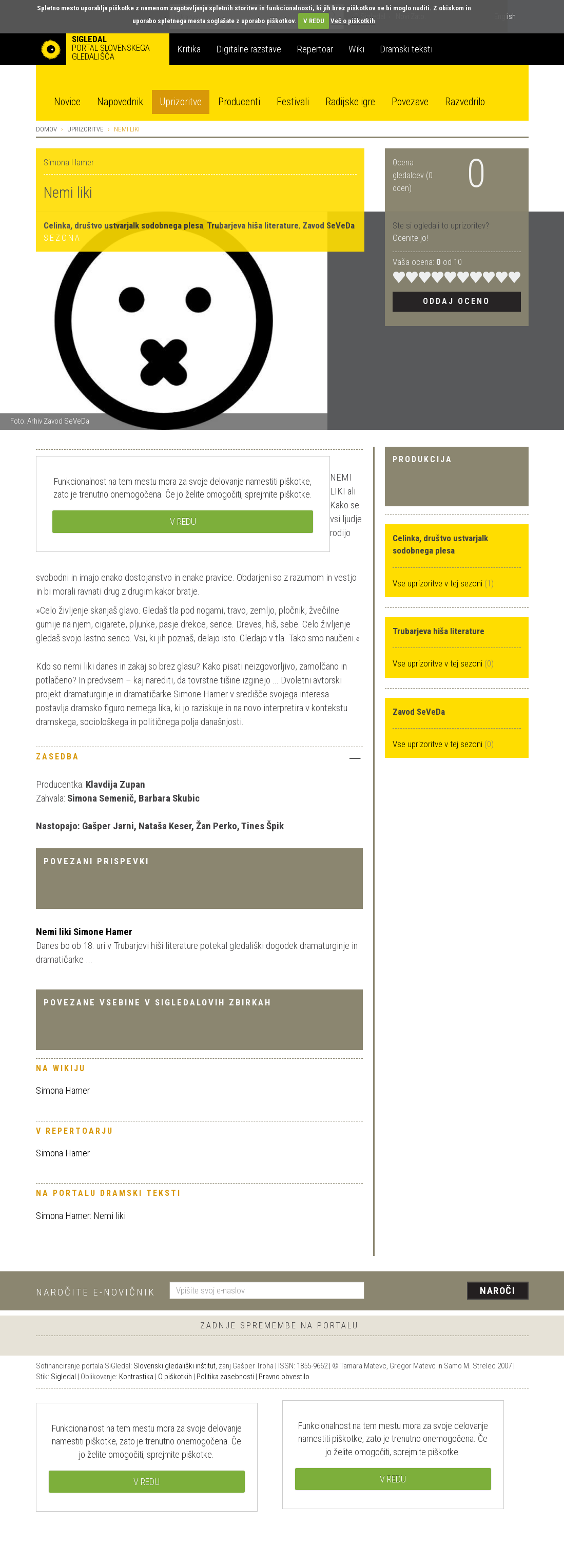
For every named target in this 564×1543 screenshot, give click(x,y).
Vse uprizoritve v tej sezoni (438, 583)
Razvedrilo (465, 102)
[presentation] (453, 1291)
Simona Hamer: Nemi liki (81, 1216)
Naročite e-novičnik (95, 1292)
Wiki (356, 49)
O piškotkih (175, 1376)
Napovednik (120, 102)
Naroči (497, 1291)
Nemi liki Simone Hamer (84, 932)
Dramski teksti (406, 49)
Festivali (293, 102)
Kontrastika (136, 1376)
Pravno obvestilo (284, 1376)
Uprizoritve (181, 102)
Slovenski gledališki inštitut (174, 1365)
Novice (67, 102)
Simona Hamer (63, 1090)
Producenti (239, 102)
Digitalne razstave (248, 49)
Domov (46, 129)
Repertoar (315, 49)
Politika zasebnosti (225, 1376)
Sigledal (63, 1376)
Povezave (410, 102)
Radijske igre (350, 102)
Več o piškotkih (352, 21)
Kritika (189, 49)
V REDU (313, 21)
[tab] (199, 759)
